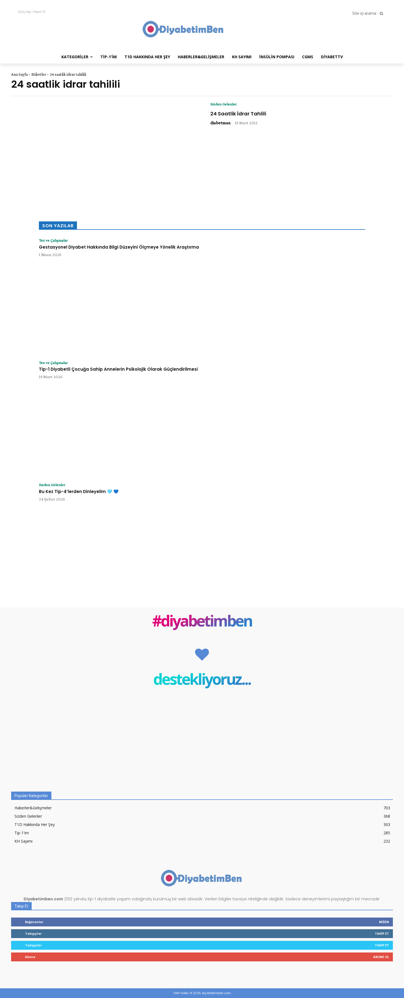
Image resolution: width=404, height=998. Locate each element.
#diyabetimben (202, 622)
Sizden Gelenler (225, 104)
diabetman (220, 123)
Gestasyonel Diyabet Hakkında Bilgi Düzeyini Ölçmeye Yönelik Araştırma (119, 247)
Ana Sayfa (19, 74)
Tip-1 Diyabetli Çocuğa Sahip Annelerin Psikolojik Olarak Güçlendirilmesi (118, 370)
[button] (369, 13)
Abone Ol (381, 957)
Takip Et (382, 933)
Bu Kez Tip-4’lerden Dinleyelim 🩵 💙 (79, 492)
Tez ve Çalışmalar (55, 240)
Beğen (384, 922)
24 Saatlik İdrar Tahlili (238, 113)
